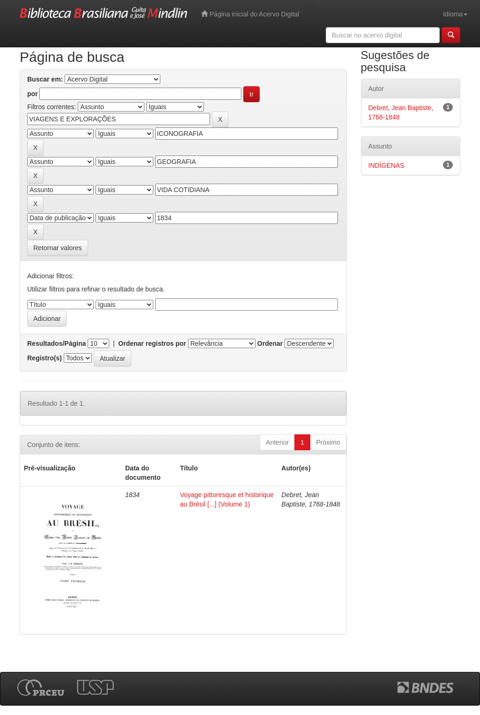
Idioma (455, 14)
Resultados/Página (56, 343)
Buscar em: (45, 79)
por (32, 93)
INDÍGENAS (386, 165)
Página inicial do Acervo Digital (250, 14)
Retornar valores (57, 248)
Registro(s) (44, 358)
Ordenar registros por (152, 343)
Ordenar (270, 343)
